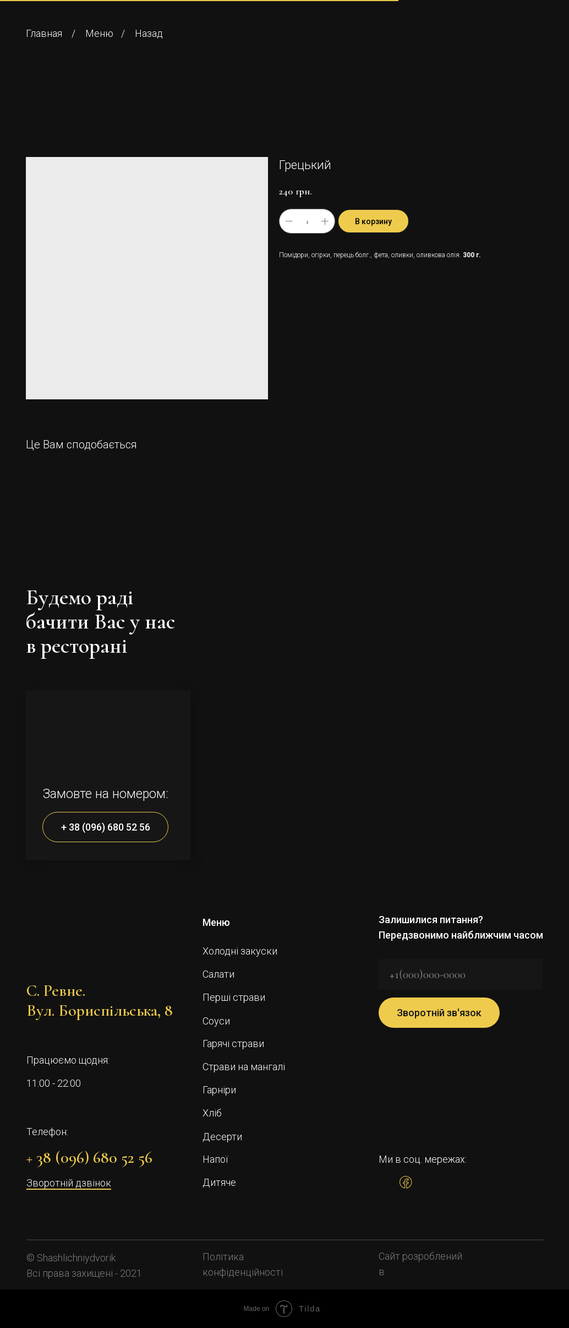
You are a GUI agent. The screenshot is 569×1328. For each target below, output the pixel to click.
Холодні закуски (240, 951)
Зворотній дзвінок (68, 1183)
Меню (99, 33)
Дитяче (219, 1182)
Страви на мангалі (244, 1066)
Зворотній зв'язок (439, 1012)
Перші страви (234, 997)
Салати (218, 974)
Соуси (216, 1021)
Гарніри (219, 1090)
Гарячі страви (233, 1043)
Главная (44, 33)
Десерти (222, 1136)
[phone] (461, 974)
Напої (215, 1159)
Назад (149, 33)
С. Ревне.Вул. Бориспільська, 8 (99, 1000)
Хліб (212, 1113)
